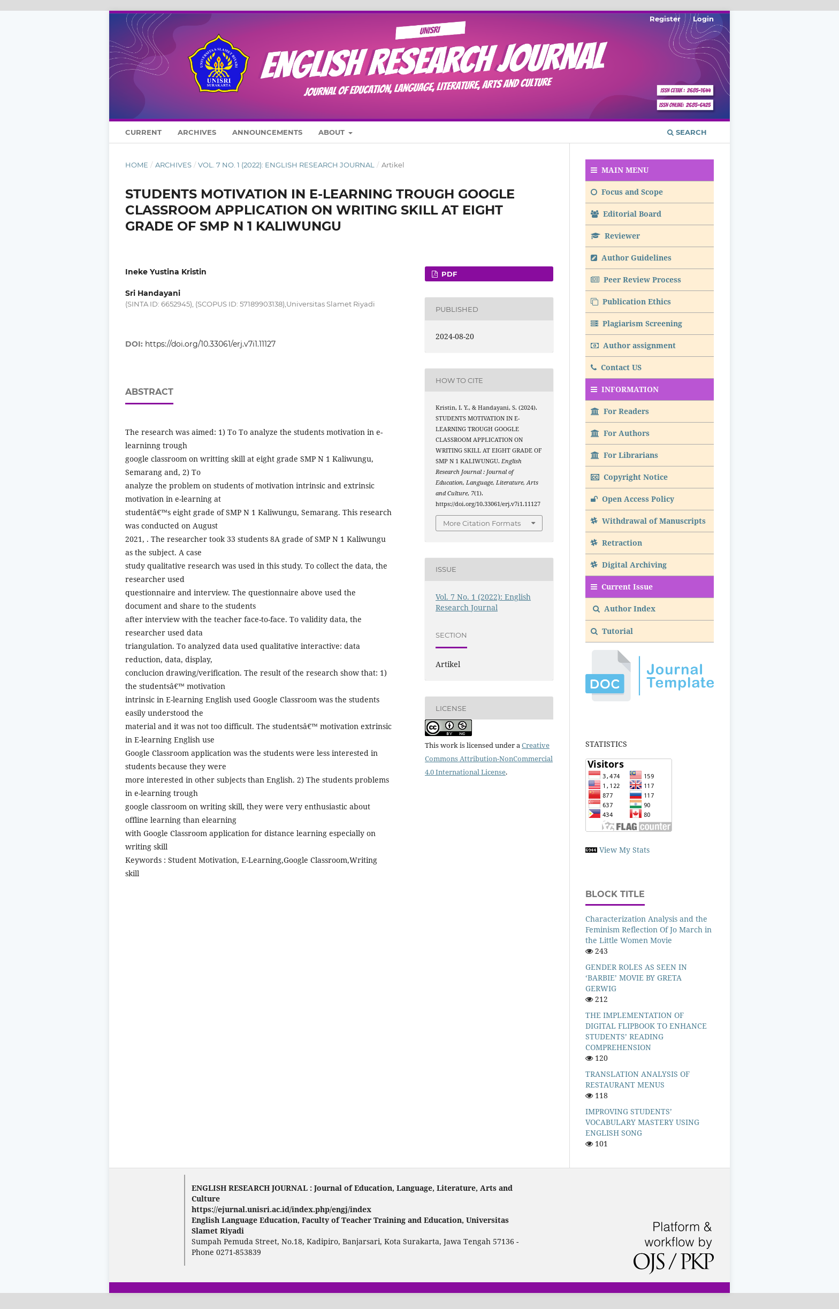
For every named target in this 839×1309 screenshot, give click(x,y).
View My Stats (624, 850)
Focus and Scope (627, 192)
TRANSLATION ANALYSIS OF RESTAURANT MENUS (637, 1079)
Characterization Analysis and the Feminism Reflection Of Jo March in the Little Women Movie (648, 929)
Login (703, 18)
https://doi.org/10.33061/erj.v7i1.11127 (210, 344)
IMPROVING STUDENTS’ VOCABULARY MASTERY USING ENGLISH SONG (642, 1122)
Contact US (616, 367)
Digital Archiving (629, 565)
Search (687, 132)
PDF (448, 274)
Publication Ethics (631, 301)
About (332, 132)
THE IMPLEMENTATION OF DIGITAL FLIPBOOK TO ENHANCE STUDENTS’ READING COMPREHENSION (646, 1031)
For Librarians (624, 455)
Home (136, 164)
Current (143, 132)
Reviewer (615, 236)
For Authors (620, 433)
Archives (197, 132)
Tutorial (613, 631)
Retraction (616, 543)
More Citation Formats (482, 523)
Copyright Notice (629, 477)
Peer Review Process (636, 279)
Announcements (267, 132)
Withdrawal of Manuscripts (648, 521)
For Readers (620, 411)
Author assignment (633, 345)
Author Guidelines (631, 257)
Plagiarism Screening (636, 323)
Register (665, 18)
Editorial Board (626, 214)
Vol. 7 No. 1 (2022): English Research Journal (286, 164)
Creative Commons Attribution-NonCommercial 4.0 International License (489, 758)
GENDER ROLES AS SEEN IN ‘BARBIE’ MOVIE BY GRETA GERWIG (636, 977)
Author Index (624, 608)
